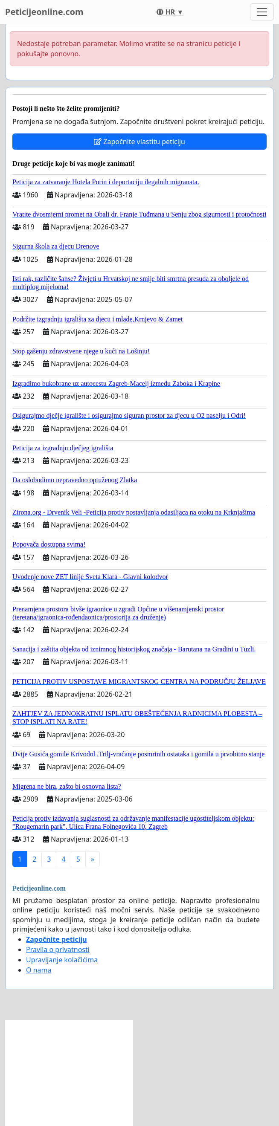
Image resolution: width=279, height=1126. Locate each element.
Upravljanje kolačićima (62, 959)
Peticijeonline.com (44, 11)
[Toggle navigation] (262, 11)
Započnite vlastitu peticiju (139, 141)
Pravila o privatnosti (58, 949)
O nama (38, 970)
